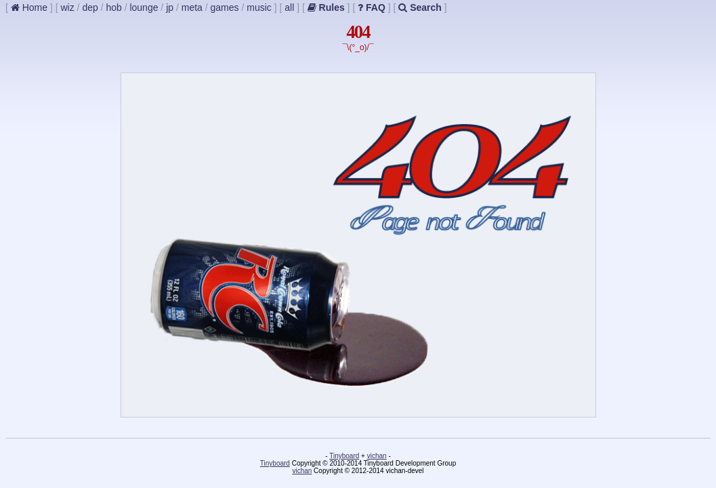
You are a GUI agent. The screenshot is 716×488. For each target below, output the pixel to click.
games (225, 7)
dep (90, 7)
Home (29, 7)
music (259, 7)
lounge (143, 7)
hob (113, 7)
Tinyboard (344, 456)
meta (192, 7)
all (289, 7)
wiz (67, 7)
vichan (377, 456)
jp (169, 7)
